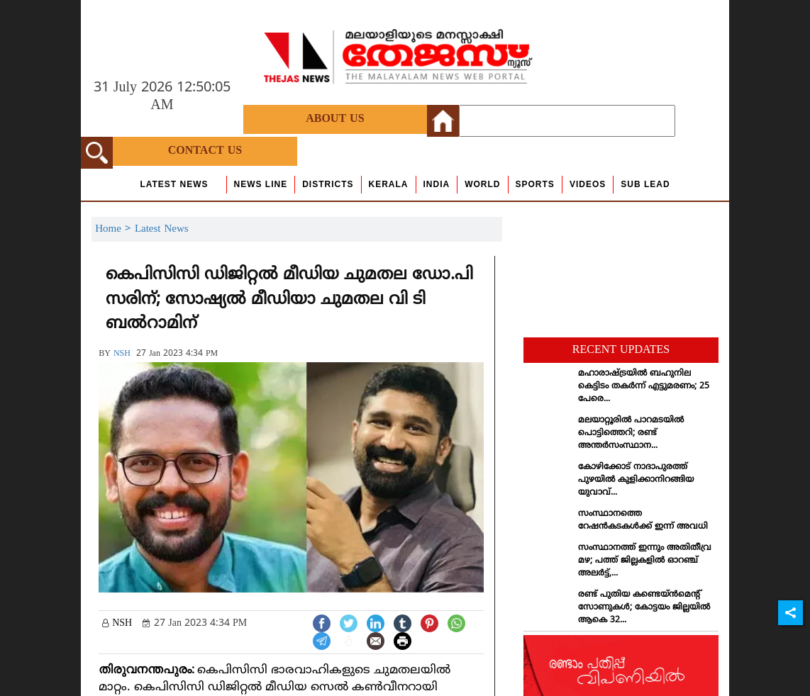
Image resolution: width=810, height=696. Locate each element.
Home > (115, 229)
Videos (588, 184)
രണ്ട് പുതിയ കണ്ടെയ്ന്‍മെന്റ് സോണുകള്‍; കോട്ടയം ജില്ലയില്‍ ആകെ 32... (644, 608)
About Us (335, 119)
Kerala (389, 184)
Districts (327, 184)
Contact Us (205, 151)
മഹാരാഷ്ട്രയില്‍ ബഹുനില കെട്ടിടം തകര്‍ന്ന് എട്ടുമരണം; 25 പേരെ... (643, 387)
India (436, 184)
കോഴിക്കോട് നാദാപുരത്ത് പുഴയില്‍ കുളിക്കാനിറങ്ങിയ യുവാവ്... (636, 480)
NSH (122, 354)
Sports (535, 184)
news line (261, 184)
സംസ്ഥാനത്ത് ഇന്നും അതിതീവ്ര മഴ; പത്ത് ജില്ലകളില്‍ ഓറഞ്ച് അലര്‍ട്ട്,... (644, 561)
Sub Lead (645, 184)
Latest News (174, 184)
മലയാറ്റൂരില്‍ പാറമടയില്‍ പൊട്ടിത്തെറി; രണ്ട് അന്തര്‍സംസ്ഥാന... (631, 433)
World (482, 184)
